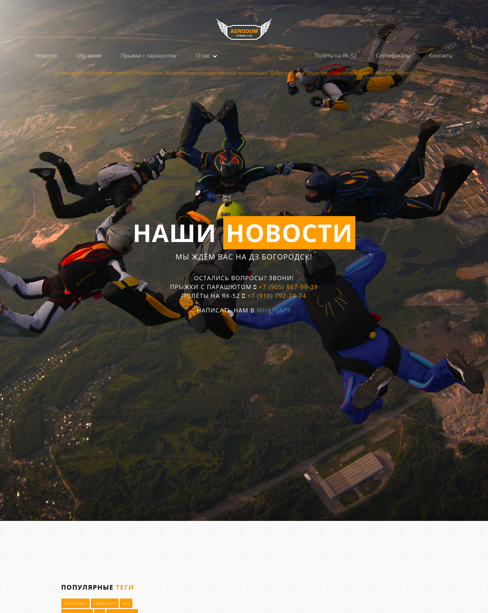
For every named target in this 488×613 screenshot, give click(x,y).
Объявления (105, 603)
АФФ (126, 603)
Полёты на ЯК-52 (335, 55)
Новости (46, 55)
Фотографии (75, 603)
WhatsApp (274, 310)
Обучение (88, 55)
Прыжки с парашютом (148, 55)
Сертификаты (393, 55)
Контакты (440, 55)
